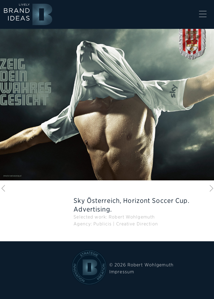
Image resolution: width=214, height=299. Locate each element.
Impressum (121, 271)
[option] (107, 109)
